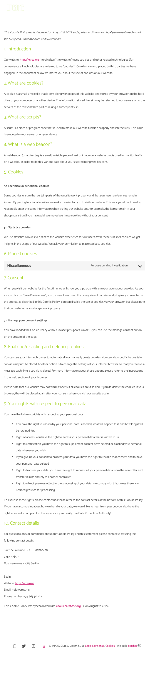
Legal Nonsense (94, 645)
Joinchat (132, 645)
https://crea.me (29, 59)
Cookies (110, 645)
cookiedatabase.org (68, 606)
